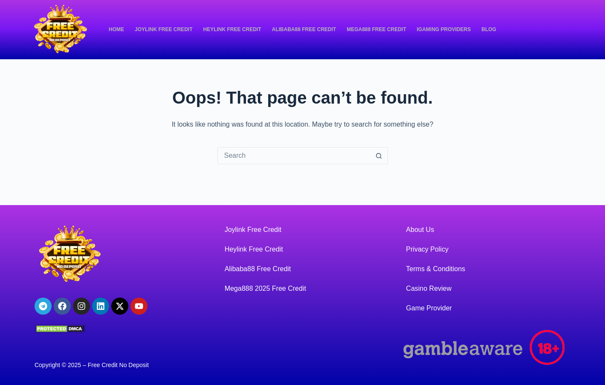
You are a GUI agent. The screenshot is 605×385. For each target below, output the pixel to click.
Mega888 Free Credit (376, 29)
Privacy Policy (427, 249)
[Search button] (379, 155)
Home (116, 29)
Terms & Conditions (435, 268)
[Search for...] (294, 155)
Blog (488, 29)
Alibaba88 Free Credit (304, 29)
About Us (420, 229)
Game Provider (429, 308)
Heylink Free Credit (232, 29)
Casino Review (429, 288)
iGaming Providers (444, 29)
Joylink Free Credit (163, 29)
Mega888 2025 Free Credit (265, 288)
